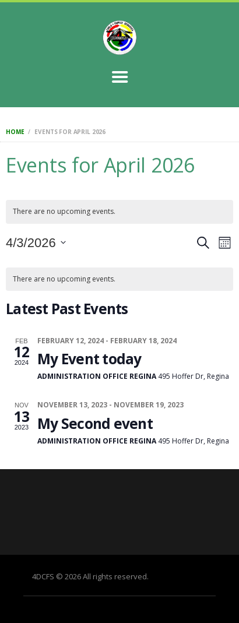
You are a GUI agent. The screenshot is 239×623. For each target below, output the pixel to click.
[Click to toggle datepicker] (36, 242)
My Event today (89, 358)
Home (15, 132)
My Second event (95, 423)
